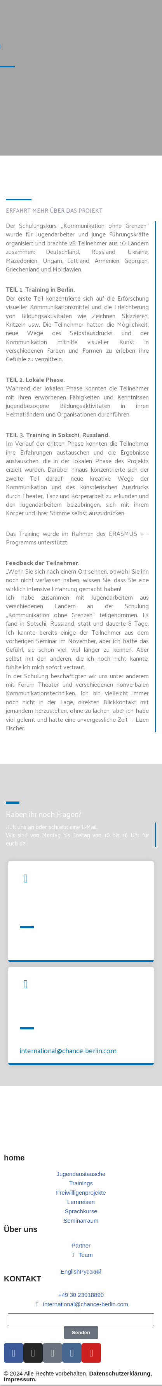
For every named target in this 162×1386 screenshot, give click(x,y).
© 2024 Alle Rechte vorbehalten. (78, 1376)
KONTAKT (22, 1278)
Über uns (21, 1229)
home (14, 1157)
